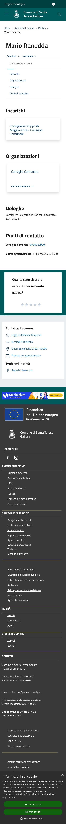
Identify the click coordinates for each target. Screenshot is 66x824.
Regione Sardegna (15, 4)
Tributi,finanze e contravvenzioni (25, 580)
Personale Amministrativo (21, 499)
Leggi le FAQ (14, 741)
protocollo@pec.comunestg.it (24, 700)
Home (7, 28)
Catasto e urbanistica (19, 545)
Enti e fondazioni (16, 488)
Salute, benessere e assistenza (24, 590)
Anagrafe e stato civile (19, 520)
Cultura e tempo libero (19, 525)
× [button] (62, 775)
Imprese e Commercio (19, 535)
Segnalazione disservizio (20, 736)
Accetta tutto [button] (33, 804)
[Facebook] (8, 457)
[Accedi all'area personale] (53, 4)
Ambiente (12, 585)
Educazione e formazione (21, 569)
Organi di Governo (17, 473)
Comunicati (13, 620)
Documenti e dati (16, 504)
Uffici (10, 483)
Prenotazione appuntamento (23, 730)
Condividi (13, 56)
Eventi (11, 645)
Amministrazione (24, 28)
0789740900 (37, 245)
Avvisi (10, 626)
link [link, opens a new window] (13, 797)
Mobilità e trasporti (18, 554)
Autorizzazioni (15, 595)
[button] (33, 818)
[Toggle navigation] (6, 14)
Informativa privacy (18, 767)
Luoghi (11, 640)
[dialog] (33, 797)
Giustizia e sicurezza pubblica (23, 575)
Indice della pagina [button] (21, 63)
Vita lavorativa (15, 530)
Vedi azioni (30, 56)
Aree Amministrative (19, 478)
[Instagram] (16, 457)
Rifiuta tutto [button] (33, 812)
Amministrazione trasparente (23, 762)
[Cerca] (59, 14)
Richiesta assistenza (18, 746)
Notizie (11, 615)
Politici (42, 28)
